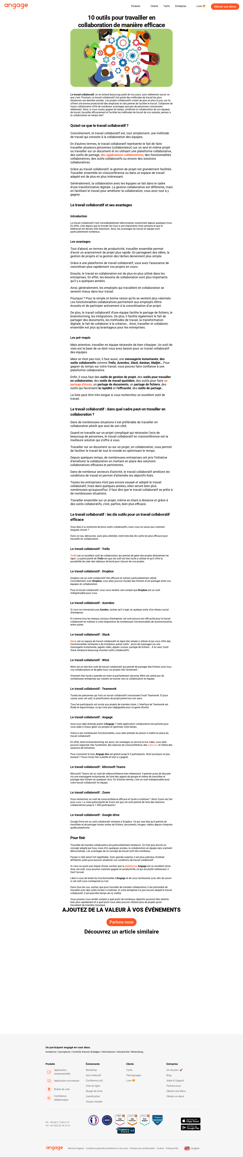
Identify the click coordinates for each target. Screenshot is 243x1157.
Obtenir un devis (175, 1096)
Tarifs (166, 6)
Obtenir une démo (176, 1091)
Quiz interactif (93, 1075)
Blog (168, 1075)
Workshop (91, 1070)
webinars (153, 745)
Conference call (94, 1080)
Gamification (93, 1096)
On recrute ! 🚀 (174, 1070)
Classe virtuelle (94, 1101)
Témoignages (133, 1075)
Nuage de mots (94, 1091)
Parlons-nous (173, 1085)
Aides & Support (175, 1080)
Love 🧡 (130, 1080)
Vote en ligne (93, 1085)
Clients (154, 6)
